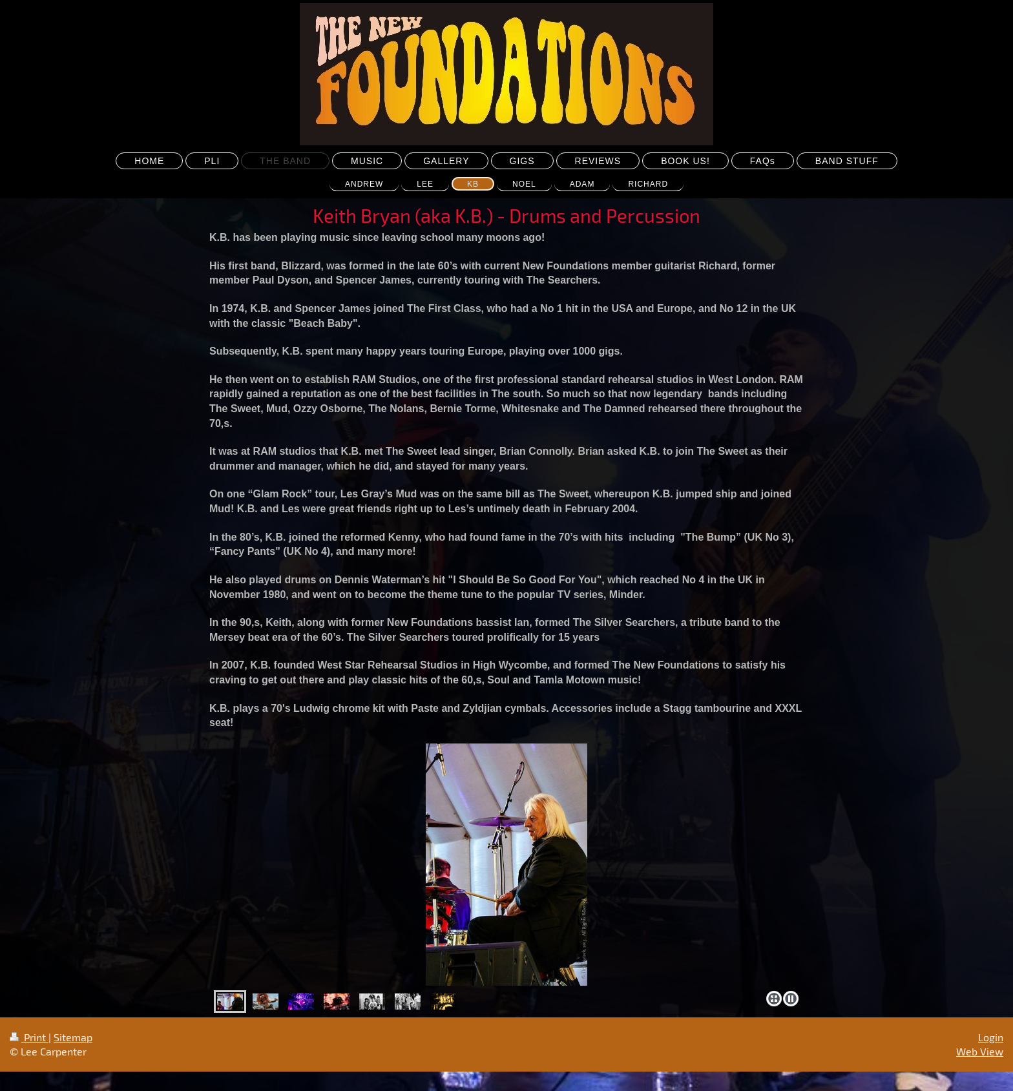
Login (990, 1037)
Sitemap (73, 1037)
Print (29, 1037)
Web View (979, 1051)
